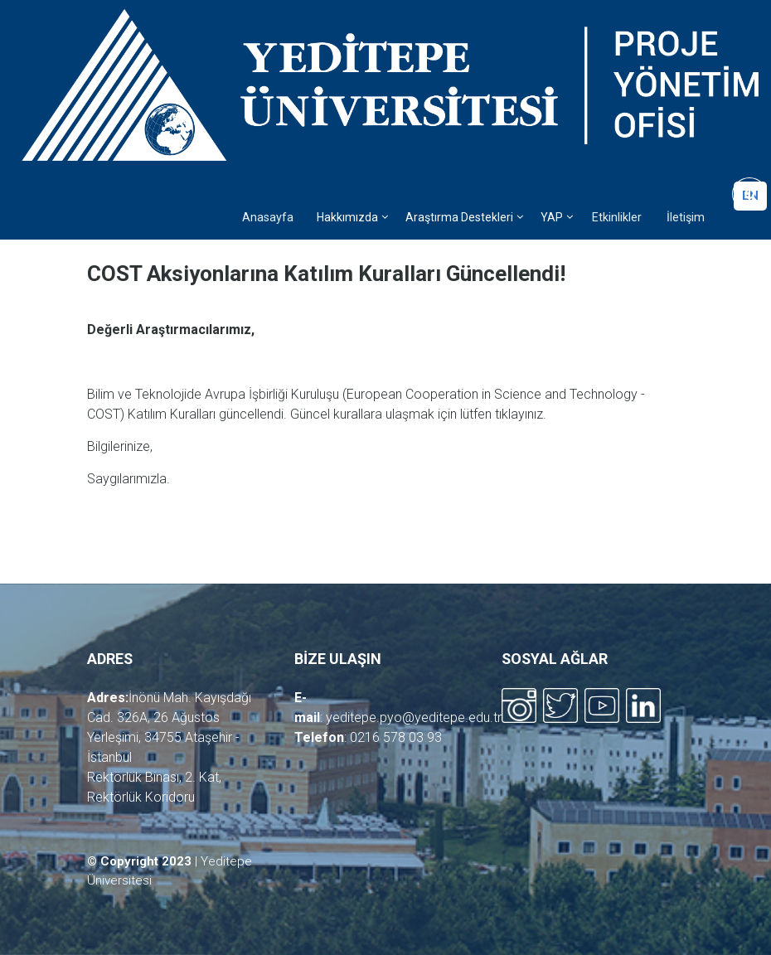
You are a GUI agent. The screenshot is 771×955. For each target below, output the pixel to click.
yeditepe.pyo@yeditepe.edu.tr (414, 717)
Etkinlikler (617, 218)
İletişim (686, 218)
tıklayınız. (520, 414)
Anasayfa (267, 218)
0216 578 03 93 (396, 737)
